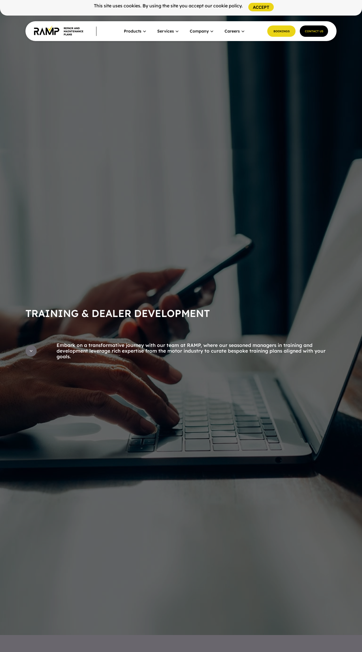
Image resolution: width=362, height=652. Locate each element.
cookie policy (227, 5)
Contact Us (314, 31)
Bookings (281, 31)
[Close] (261, 7)
